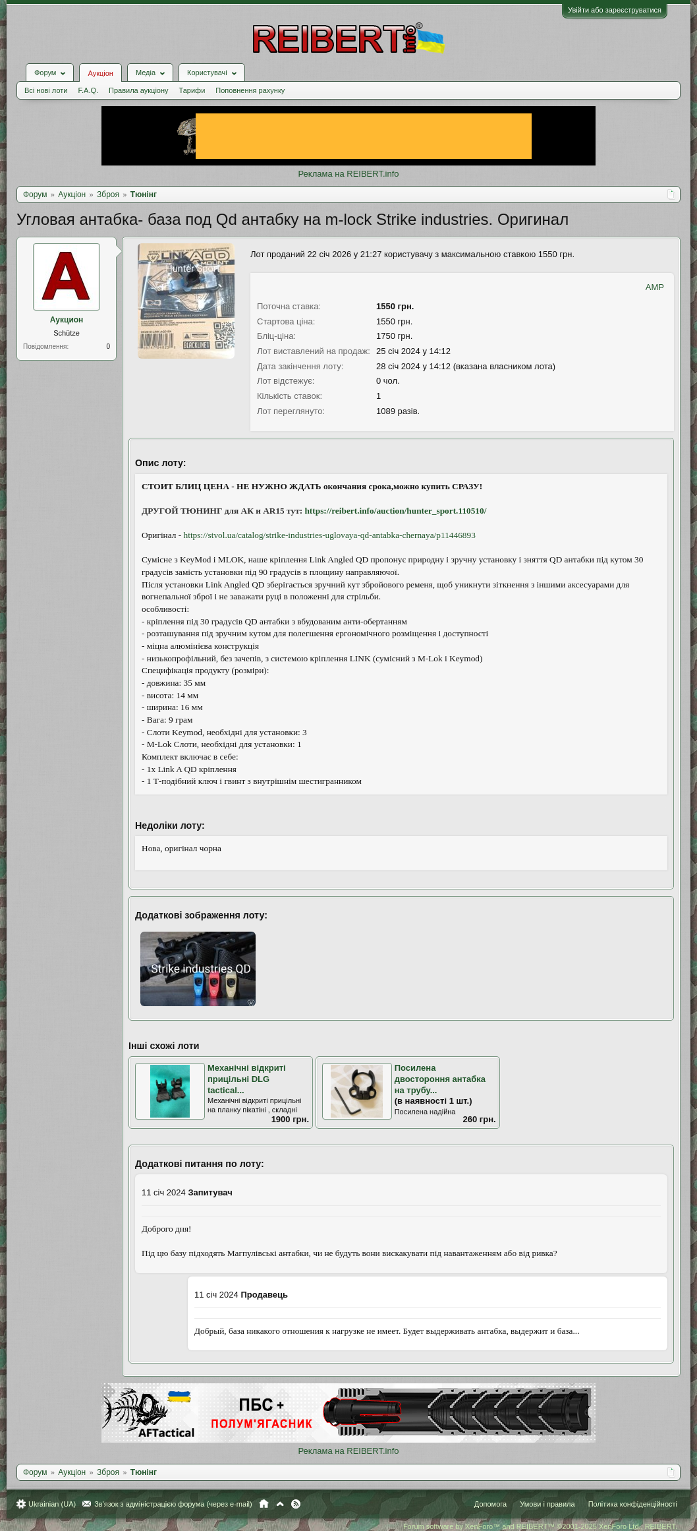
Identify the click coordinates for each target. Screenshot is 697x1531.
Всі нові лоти (45, 90)
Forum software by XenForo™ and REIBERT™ (540, 1526)
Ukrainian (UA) (52, 1504)
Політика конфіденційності (632, 1504)
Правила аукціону (138, 90)
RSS (295, 1504)
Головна (264, 1504)
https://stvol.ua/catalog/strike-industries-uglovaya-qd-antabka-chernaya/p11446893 (330, 535)
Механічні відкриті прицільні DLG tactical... (247, 1079)
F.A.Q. (88, 90)
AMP (655, 287)
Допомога (490, 1504)
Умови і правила (547, 1504)
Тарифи (192, 90)
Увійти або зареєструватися (614, 10)
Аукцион (67, 319)
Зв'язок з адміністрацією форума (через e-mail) (173, 1504)
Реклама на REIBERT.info (348, 174)
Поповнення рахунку (250, 90)
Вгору (280, 1504)
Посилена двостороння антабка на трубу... (440, 1079)
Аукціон (100, 73)
